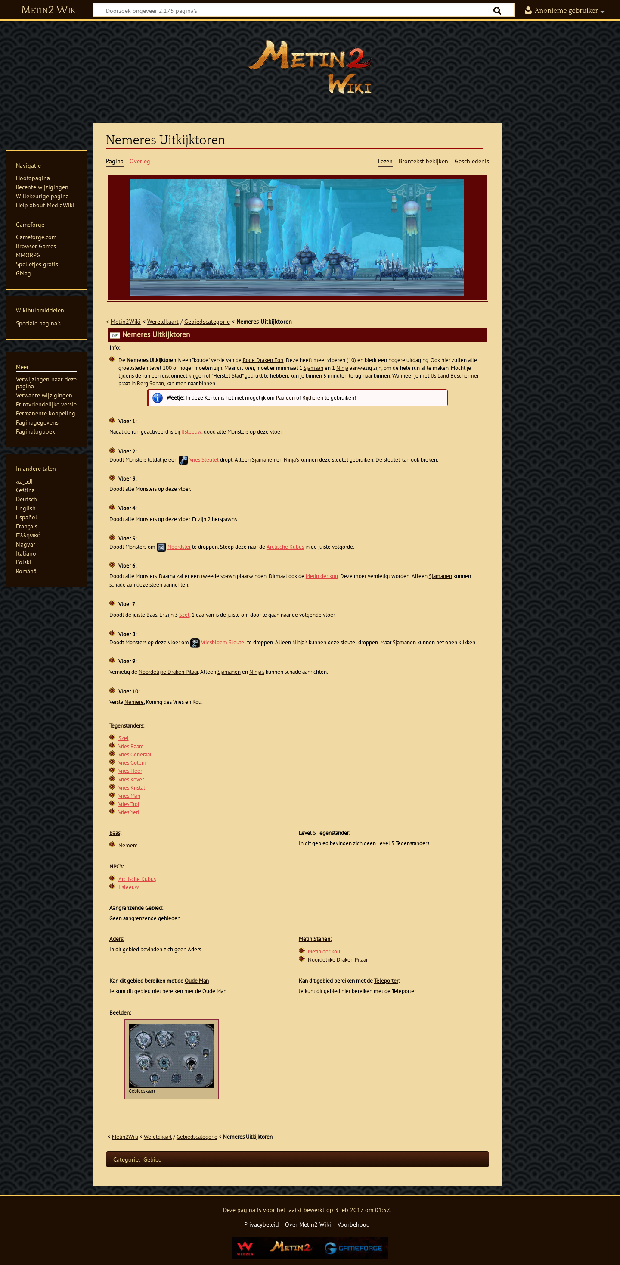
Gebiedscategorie (207, 321)
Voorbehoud (354, 1224)
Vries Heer (130, 771)
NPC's (115, 866)
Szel (184, 614)
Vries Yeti (128, 812)
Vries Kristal (131, 787)
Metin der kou (322, 576)
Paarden (285, 397)
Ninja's (291, 459)
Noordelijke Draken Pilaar (168, 671)
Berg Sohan (150, 383)
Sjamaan (313, 368)
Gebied (152, 1159)
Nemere (134, 702)
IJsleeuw (191, 431)
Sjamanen (263, 459)
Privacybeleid (261, 1224)
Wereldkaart (163, 321)
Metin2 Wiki (49, 10)
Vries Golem (132, 762)
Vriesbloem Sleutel (223, 642)
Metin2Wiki (126, 321)
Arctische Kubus (285, 546)
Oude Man (197, 980)
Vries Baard (131, 746)
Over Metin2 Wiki (308, 1224)
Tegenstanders (126, 725)
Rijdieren (312, 397)
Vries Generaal (135, 754)
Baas (114, 833)
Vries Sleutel (204, 459)
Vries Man (129, 796)
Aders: (116, 939)
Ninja (342, 368)
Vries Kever (131, 779)
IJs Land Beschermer (455, 375)
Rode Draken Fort (263, 360)
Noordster (179, 546)
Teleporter (386, 980)
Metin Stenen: (315, 939)
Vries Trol (129, 804)
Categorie (126, 1159)
